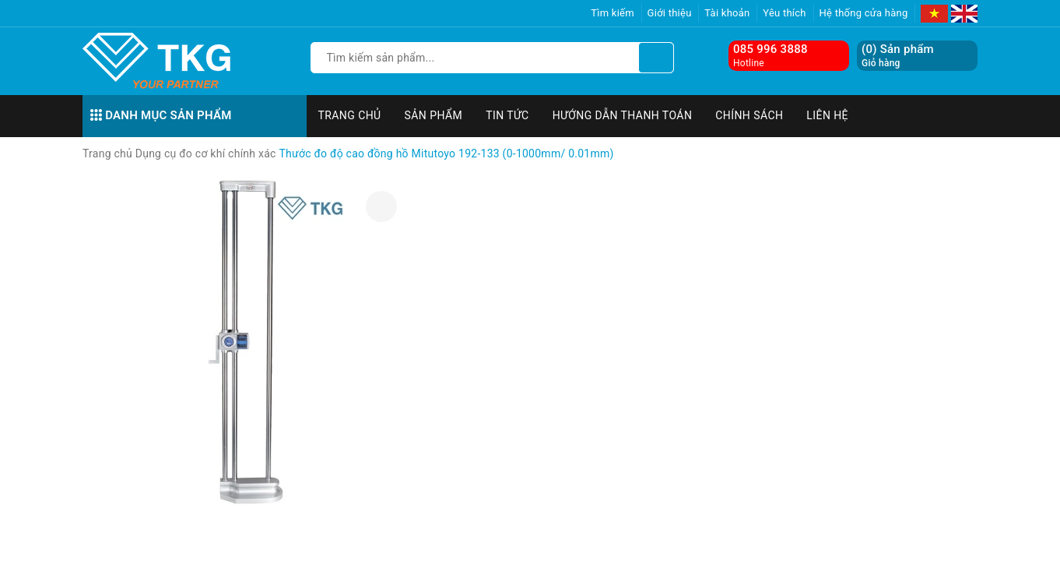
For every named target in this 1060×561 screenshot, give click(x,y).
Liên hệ (827, 115)
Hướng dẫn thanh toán (623, 115)
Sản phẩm (434, 115)
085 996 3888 (770, 49)
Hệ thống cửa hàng (864, 13)
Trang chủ (349, 115)
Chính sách (749, 115)
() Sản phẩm (898, 55)
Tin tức (507, 115)
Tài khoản (726, 13)
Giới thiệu (670, 13)
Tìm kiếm (612, 13)
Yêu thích (784, 13)
